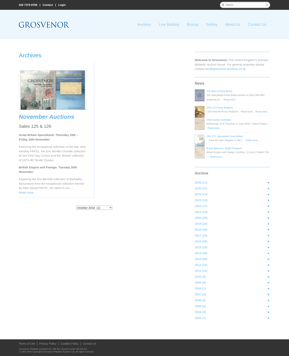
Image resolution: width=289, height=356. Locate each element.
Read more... (27, 192)
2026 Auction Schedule (219, 120)
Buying (192, 24)
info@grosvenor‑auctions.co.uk (225, 68)
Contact (48, 4)
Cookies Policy (69, 343)
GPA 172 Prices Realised (220, 107)
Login (62, 4)
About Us (232, 24)
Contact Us (257, 24)
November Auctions (46, 117)
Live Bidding (169, 24)
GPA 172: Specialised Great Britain (225, 136)
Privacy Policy (47, 343)
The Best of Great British (219, 91)
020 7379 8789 (28, 4)
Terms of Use (27, 343)
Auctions (144, 24)
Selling (211, 24)
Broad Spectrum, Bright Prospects (224, 148)
